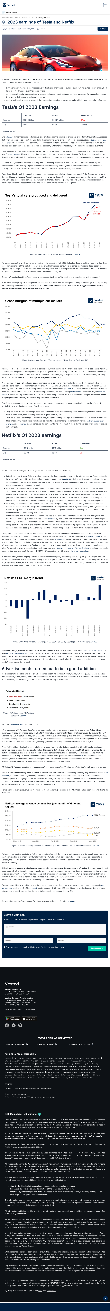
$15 (81, 754)
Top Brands (24, 1068)
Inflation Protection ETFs (47, 1061)
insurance (22, 423)
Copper (34, 1058)
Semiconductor (54, 1074)
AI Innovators (52, 1077)
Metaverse (70, 1080)
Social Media (89, 1077)
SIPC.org (45, 1156)
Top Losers (40, 1086)
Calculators (9, 1097)
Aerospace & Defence (62, 1071)
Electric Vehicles (83, 1080)
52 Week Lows (40, 1083)
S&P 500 (97, 1061)
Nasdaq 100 (85, 1061)
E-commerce (97, 1080)
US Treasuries (84, 1058)
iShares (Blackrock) (60, 1065)
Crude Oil (8, 1058)
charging (10, 423)
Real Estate (72, 1058)
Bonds (62, 1058)
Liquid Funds (52, 1058)
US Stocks (24, 17)
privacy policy (53, 1300)
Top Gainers (33, 1074)
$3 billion (68, 388)
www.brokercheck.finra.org (25, 1156)
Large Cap (67, 1068)
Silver (17, 1058)
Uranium (25, 1058)
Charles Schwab (11, 1068)
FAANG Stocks (52, 1086)
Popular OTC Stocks (92, 1086)
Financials (40, 1077)
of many (9, 137)
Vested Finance (7, 17)
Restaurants (77, 1071)
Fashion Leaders (25, 1083)
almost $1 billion (94, 535)
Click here (71, 899)
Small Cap (46, 1068)
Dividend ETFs (29, 1061)
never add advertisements (95, 649)
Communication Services (54, 1080)
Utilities (78, 1074)
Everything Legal (55, 1097)
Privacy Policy (40, 1097)
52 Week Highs (10, 1083)
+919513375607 (12, 1009)
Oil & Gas (88, 1068)
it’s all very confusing (86, 550)
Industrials (29, 1077)
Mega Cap (78, 1068)
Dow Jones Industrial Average (28, 1065)
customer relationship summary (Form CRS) (80, 1147)
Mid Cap (56, 1068)
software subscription (96, 420)
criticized (52, 518)
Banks (43, 1074)
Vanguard (46, 1065)
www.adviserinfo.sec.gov (16, 1147)
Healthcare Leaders (25, 1086)
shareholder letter (17, 723)
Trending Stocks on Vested (71, 1086)
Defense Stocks (92, 1083)
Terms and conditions (24, 1097)
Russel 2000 (9, 1065)
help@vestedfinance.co (15, 1007)
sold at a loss (76, 391)
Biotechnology (35, 1071)
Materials (87, 1074)
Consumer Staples (75, 1077)
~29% (45, 176)
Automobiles (68, 1074)
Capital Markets (20, 1074)
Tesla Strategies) (14, 154)
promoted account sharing (21, 652)
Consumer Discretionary (13, 1080)
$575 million (60, 538)
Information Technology (13, 1077)
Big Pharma (78, 1083)
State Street (75, 1065)
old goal (34, 886)
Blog (17, 17)
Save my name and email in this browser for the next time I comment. (35, 945)
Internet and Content (92, 1071)
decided (66, 478)
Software (47, 1071)
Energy (62, 1077)
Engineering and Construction (16, 1071)
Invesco (86, 1065)
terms (40, 1300)
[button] (3, 12)
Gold (42, 1058)
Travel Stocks (10, 1086)
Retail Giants (66, 1083)
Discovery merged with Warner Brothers (74, 547)
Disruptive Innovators (33, 1080)
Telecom (8, 1074)
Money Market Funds (13, 1061)
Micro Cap (35, 1068)
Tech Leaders (54, 1083)
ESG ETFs (62, 1061)
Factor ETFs (73, 1061)
